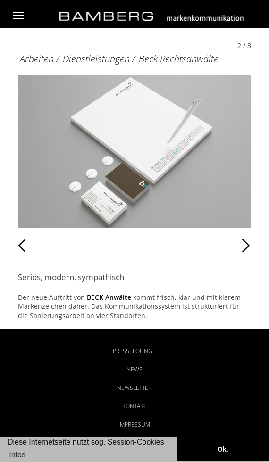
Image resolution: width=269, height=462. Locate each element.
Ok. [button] (222, 449)
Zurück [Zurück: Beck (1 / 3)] (38, 246)
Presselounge (134, 351)
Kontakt (134, 406)
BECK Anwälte (109, 297)
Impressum (134, 425)
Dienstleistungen (96, 58)
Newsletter (134, 388)
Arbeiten (37, 58)
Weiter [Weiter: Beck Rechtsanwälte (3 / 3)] (192, 246)
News (134, 369)
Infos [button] (17, 455)
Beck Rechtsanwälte (179, 58)
